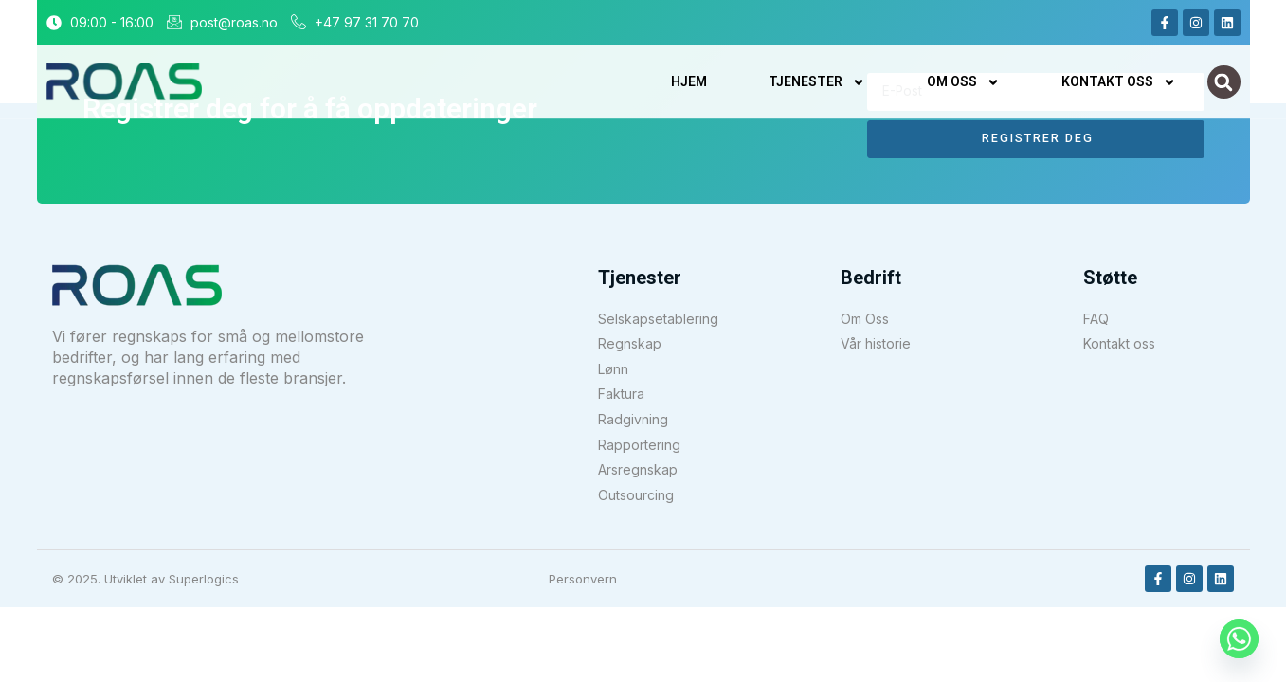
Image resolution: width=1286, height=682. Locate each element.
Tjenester (817, 82)
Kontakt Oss (1118, 82)
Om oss (963, 82)
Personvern (583, 578)
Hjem (689, 81)
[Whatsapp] (1239, 638)
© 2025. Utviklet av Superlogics (145, 578)
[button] (1224, 82)
